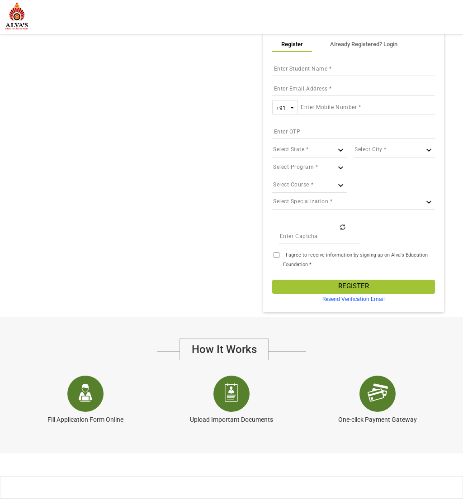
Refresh (342, 227)
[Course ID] (309, 185)
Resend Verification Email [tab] (353, 299)
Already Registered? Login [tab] (363, 44)
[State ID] (309, 149)
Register (353, 286)
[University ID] (309, 167)
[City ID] (394, 149)
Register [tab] (292, 44)
